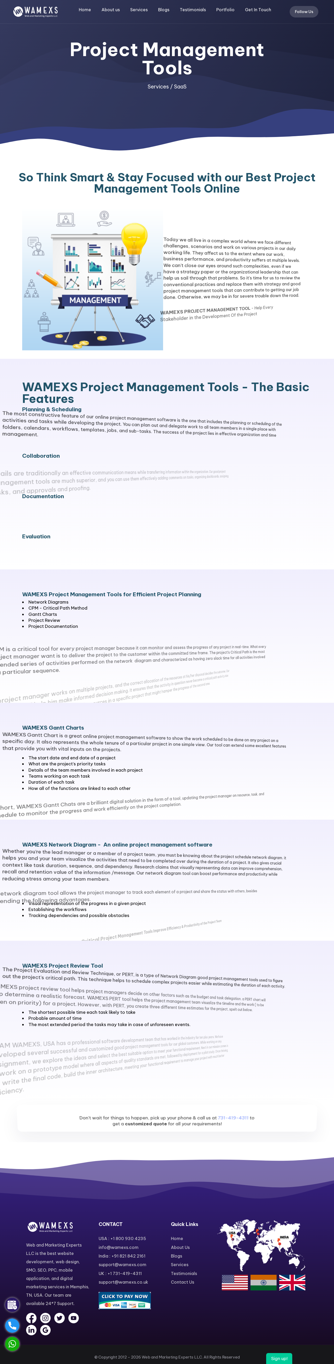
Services (139, 9)
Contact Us (182, 1282)
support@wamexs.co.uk (123, 1282)
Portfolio (225, 9)
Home (85, 9)
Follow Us (304, 11)
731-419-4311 (236, 1134)
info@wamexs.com (119, 1247)
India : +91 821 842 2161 (122, 1256)
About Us (180, 1247)
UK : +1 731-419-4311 (120, 1273)
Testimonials (193, 9)
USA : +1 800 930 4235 (122, 1238)
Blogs (163, 9)
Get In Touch (258, 9)
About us (111, 9)
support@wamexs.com (122, 1264)
